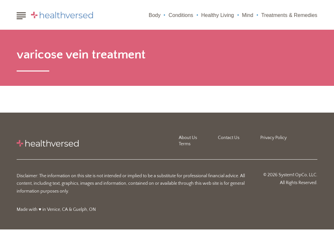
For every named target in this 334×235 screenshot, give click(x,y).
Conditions (181, 15)
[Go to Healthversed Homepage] (62, 15)
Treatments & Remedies (289, 15)
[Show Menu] (21, 14)
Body (154, 15)
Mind (247, 15)
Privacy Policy (273, 137)
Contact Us (228, 137)
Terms (184, 144)
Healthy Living (217, 15)
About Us (188, 137)
